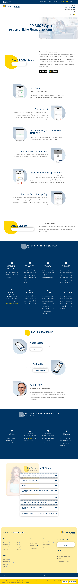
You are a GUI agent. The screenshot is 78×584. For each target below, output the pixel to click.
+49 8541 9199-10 (7, 1)
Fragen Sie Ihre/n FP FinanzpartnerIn (22, 229)
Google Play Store (40, 370)
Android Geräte (40, 364)
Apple (35, 437)
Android (30, 439)
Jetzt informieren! (18, 64)
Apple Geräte (36, 343)
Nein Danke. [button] (65, 581)
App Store (35, 349)
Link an (10, 444)
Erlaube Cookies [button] (72, 581)
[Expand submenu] (74, 7)
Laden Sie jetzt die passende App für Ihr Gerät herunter (12, 304)
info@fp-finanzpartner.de (64, 556)
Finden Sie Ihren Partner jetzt (66, 544)
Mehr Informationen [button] (25, 582)
